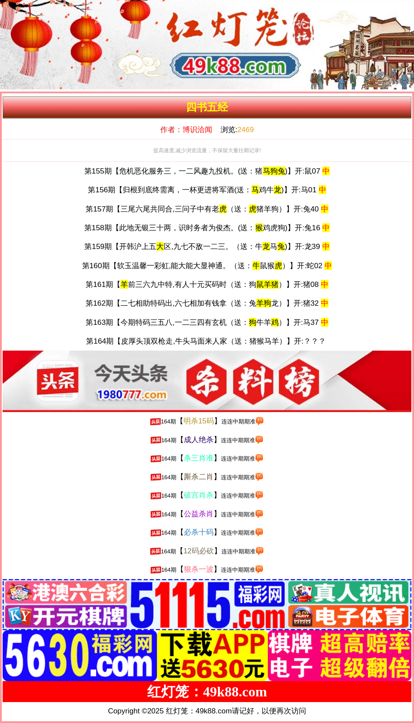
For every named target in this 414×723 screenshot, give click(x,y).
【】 (207, 421)
